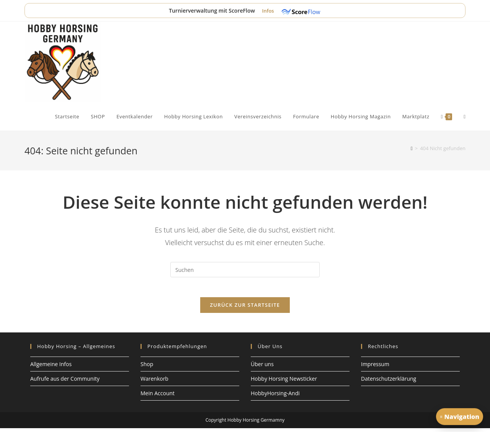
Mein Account (157, 397)
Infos (268, 10)
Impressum (375, 367)
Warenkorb (154, 382)
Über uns (262, 367)
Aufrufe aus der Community (65, 382)
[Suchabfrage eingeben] (245, 269)
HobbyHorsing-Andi (275, 397)
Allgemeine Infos (51, 367)
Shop (146, 367)
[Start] (412, 148)
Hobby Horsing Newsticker (284, 382)
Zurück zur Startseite (245, 308)
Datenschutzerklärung (388, 382)
